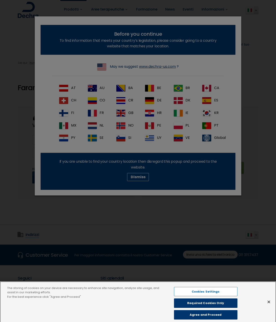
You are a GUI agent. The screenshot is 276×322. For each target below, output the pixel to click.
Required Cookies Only (205, 307)
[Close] (269, 306)
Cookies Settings (206, 296)
